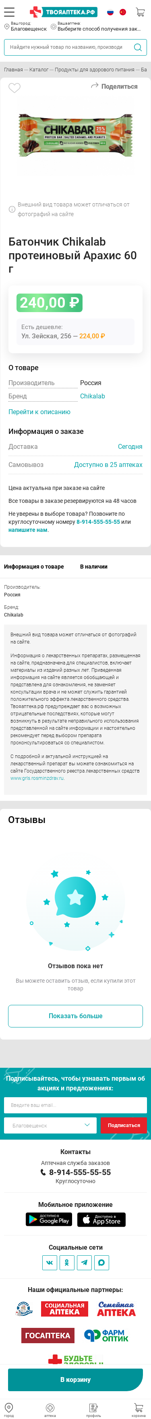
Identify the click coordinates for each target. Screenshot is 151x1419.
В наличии (94, 566)
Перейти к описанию (39, 412)
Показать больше (76, 1016)
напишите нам (28, 530)
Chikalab (92, 396)
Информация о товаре (34, 566)
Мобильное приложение (75, 1205)
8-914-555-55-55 (98, 522)
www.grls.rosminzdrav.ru (37, 778)
